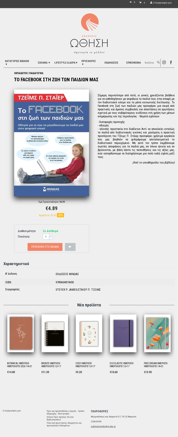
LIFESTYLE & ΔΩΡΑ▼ (66, 62)
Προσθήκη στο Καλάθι (45, 246)
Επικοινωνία (133, 62)
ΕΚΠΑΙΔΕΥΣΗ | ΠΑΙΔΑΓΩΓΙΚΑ (28, 73)
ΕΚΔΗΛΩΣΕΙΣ (111, 62)
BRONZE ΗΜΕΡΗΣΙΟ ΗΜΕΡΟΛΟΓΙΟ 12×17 (51, 365)
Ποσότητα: (24, 236)
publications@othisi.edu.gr (103, 426)
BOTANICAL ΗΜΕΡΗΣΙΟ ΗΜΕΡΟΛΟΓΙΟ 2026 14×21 (19, 365)
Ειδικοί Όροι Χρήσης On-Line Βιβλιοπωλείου (60, 418)
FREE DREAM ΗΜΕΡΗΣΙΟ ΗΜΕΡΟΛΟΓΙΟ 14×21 (156, 365)
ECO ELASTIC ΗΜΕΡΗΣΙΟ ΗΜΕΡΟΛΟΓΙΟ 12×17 (122, 365)
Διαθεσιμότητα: (27, 231)
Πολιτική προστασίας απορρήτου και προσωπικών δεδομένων (64, 424)
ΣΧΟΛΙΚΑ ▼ (44, 62)
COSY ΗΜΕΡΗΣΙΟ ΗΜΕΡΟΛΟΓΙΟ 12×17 (85, 365)
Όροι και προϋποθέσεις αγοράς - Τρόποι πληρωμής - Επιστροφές (65, 412)
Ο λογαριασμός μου (12, 410)
